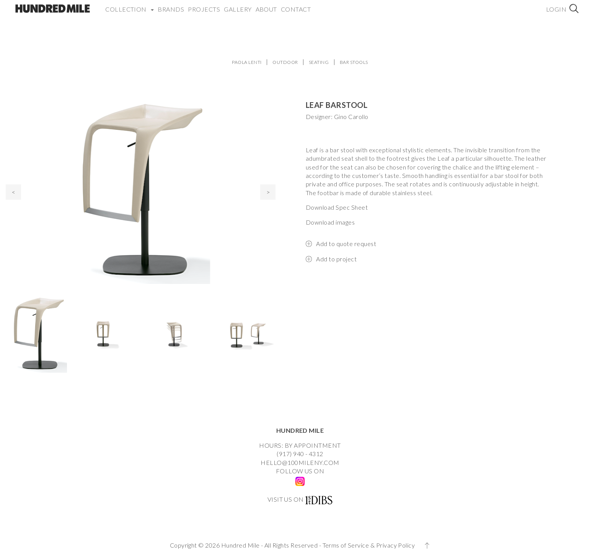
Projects (204, 5)
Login (556, 5)
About (266, 5)
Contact (296, 5)
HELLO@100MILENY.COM (300, 462)
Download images (330, 222)
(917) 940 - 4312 (300, 453)
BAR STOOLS (354, 62)
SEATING (319, 62)
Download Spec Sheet (337, 207)
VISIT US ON (285, 499)
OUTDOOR (285, 62)
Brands (171, 5)
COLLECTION (129, 5)
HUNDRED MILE (300, 430)
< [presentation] (13, 192)
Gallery (237, 5)
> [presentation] (268, 192)
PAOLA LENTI (246, 62)
